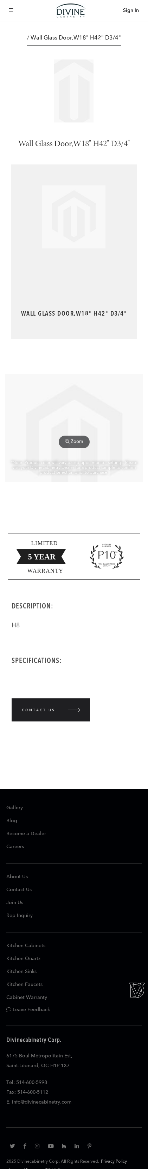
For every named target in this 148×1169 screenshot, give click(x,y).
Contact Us (19, 889)
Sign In (131, 10)
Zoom (74, 441)
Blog (11, 820)
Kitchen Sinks (21, 971)
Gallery (14, 807)
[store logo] (70, 10)
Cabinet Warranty (26, 997)
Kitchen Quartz (23, 958)
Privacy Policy (114, 1162)
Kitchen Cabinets (25, 945)
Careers (15, 846)
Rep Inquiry (19, 915)
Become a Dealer (26, 833)
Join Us (14, 902)
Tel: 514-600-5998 (26, 1082)
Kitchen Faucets (24, 984)
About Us (17, 876)
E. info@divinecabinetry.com (38, 1102)
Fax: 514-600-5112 (27, 1092)
